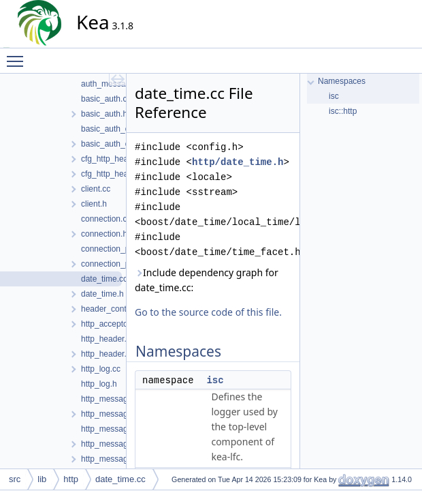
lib (41, 479)
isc (214, 380)
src (14, 479)
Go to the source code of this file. (208, 312)
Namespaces (342, 81)
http (70, 479)
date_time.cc (120, 479)
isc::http (343, 111)
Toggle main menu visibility (18, 55)
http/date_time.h (237, 161)
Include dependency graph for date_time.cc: (206, 280)
